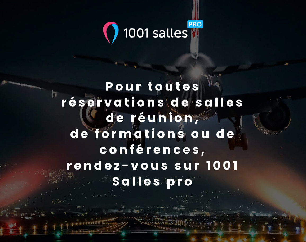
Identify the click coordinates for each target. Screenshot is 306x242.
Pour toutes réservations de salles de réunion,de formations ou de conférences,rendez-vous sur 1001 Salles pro (153, 134)
